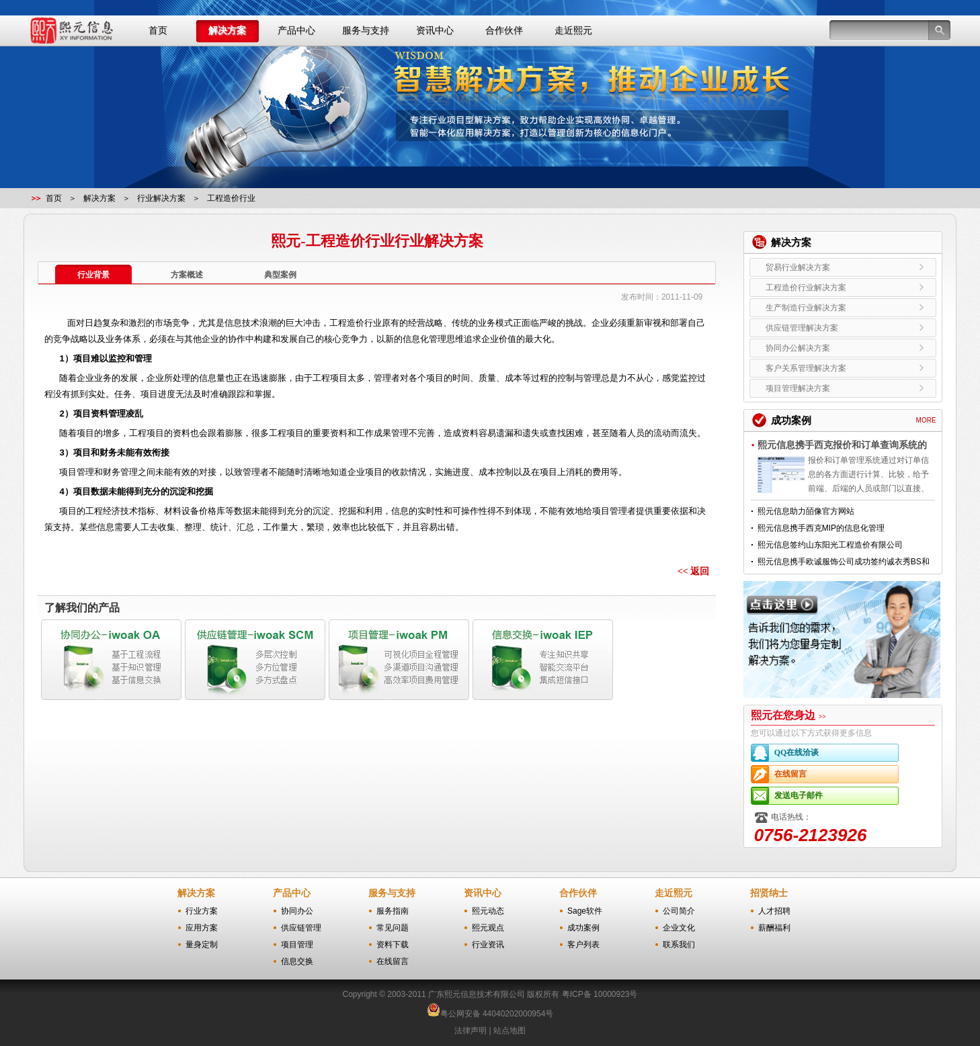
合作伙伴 (504, 31)
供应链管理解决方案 (842, 327)
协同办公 (297, 911)
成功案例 (583, 927)
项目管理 (297, 944)
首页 (158, 31)
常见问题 (392, 927)
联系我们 (679, 944)
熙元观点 (488, 927)
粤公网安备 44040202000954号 (497, 1013)
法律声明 (470, 1030)
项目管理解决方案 (842, 388)
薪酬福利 (774, 927)
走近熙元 (573, 31)
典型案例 (280, 274)
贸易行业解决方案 (842, 267)
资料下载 (392, 944)
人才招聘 (774, 911)
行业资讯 (488, 944)
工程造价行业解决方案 (842, 287)
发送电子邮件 (836, 796)
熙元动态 (488, 911)
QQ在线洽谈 (836, 753)
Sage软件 (584, 911)
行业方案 (202, 911)
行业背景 (93, 274)
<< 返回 (693, 571)
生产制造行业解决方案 (842, 307)
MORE (926, 420)
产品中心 (296, 31)
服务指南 (392, 911)
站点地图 (509, 1030)
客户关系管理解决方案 (842, 368)
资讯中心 (435, 31)
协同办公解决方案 (842, 348)
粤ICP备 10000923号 (600, 994)
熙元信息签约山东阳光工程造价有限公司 (830, 545)
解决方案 (227, 31)
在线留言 (836, 774)
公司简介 (679, 911)
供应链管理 (301, 927)
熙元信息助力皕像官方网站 (806, 511)
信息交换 (297, 961)
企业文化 (679, 927)
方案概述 (187, 274)
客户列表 (583, 944)
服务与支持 (365, 31)
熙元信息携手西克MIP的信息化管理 (821, 528)
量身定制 (202, 944)
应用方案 (202, 927)
